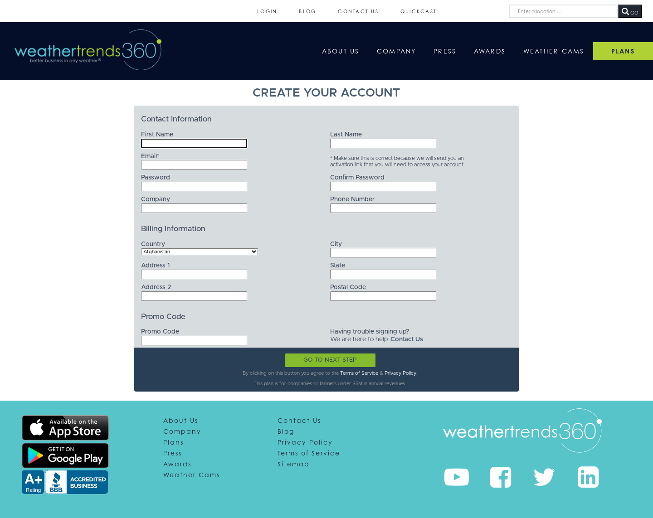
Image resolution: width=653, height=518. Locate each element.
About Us (341, 51)
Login (267, 11)
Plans (173, 442)
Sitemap (294, 464)
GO (630, 11)
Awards (490, 51)
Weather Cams (554, 51)
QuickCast (418, 11)
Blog (307, 11)
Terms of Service (359, 373)
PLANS (623, 51)
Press (445, 51)
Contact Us (358, 11)
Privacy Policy (400, 373)
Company (396, 51)
